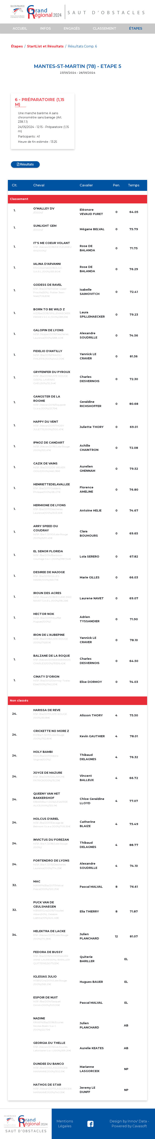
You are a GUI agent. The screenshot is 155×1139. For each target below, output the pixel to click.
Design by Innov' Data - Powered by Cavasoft (129, 1123)
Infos (45, 28)
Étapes (135, 28)
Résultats (25, 164)
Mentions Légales (65, 1123)
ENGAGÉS (72, 28)
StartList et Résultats (45, 46)
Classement (104, 28)
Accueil (20, 28)
